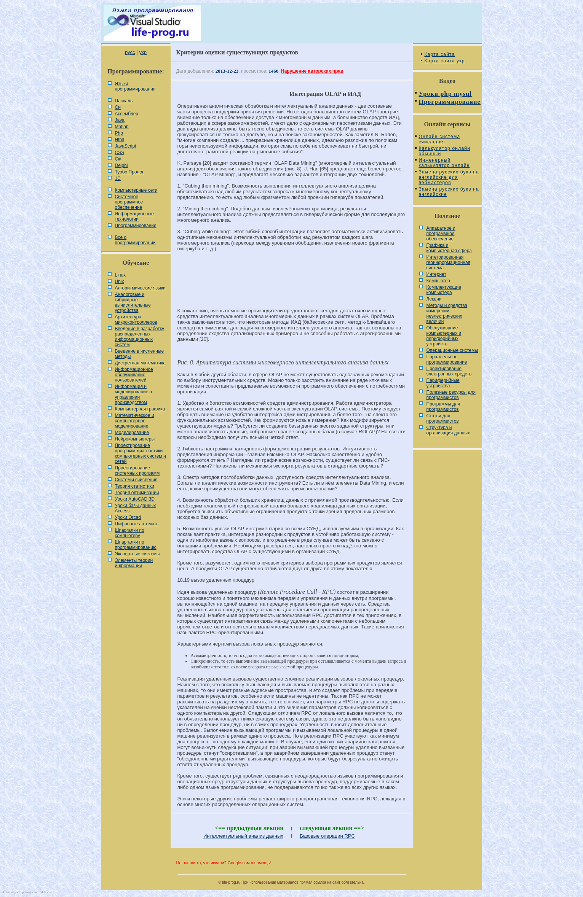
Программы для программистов (443, 406)
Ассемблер (126, 113)
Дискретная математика (140, 363)
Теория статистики (134, 486)
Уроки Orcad (128, 517)
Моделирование (132, 432)
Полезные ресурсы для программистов (451, 395)
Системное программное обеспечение (129, 202)
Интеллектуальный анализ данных (243, 836)
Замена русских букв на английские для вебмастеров (449, 177)
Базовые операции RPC (327, 836)
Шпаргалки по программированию (136, 544)
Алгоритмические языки (140, 288)
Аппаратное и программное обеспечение (440, 234)
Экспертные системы (137, 554)
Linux (120, 275)
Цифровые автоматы (137, 523)
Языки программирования (135, 86)
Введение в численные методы (139, 353)
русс (130, 52)
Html (120, 139)
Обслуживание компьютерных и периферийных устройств (444, 336)
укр (143, 52)
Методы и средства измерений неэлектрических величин (447, 313)
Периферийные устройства (443, 383)
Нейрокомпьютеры (135, 439)
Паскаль (124, 100)
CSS (120, 152)
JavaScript (125, 146)
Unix (119, 281)
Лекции (434, 299)
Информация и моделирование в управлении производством (133, 394)
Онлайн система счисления (439, 139)
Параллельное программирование (446, 359)
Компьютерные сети (136, 190)
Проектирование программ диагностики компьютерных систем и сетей (140, 453)
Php (119, 133)
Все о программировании (135, 240)
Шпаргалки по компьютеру (129, 533)
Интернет (436, 274)
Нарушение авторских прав (312, 71)
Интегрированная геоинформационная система (448, 262)
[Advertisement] (292, 283)
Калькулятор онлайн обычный (445, 151)
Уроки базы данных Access (135, 508)
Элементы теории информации (134, 563)
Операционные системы (452, 350)
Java (120, 120)
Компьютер (438, 280)
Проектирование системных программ (137, 470)
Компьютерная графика (140, 409)
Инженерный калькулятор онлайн (444, 162)
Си (118, 107)
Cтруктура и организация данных (448, 430)
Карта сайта (440, 54)
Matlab (122, 126)
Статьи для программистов (442, 418)
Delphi (121, 165)
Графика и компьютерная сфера (449, 248)
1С (118, 178)
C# (118, 159)
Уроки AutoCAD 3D (135, 499)
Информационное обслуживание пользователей (134, 375)
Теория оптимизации (137, 492)
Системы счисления (136, 479)
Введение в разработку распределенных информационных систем (140, 336)
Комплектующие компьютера (443, 290)
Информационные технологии (134, 216)
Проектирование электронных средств (449, 371)
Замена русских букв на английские (449, 191)
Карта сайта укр (445, 61)
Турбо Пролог (129, 172)
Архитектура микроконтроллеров (136, 319)
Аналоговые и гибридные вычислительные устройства (133, 302)
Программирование (136, 225)
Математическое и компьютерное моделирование (134, 421)
